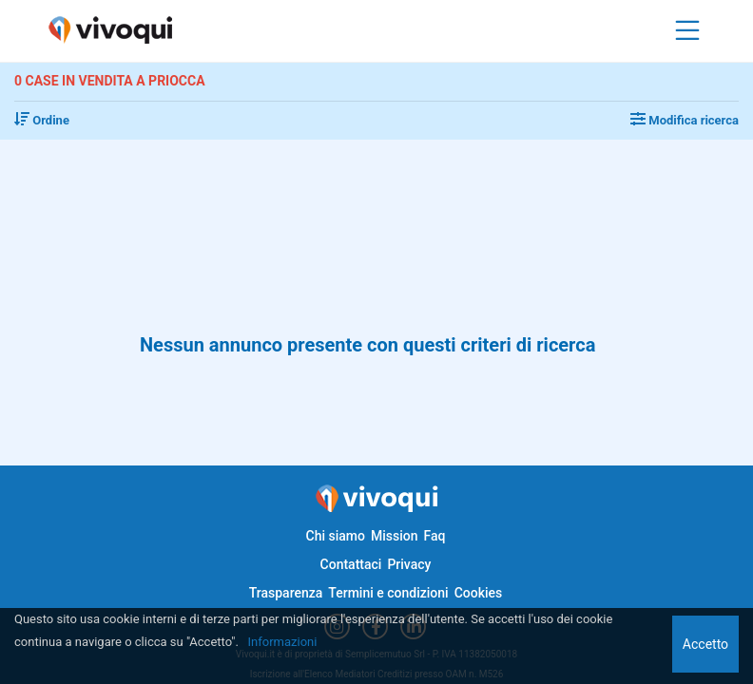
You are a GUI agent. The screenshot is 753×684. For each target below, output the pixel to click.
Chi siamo (335, 535)
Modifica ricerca (684, 120)
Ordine (41, 120)
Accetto (705, 644)
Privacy (409, 564)
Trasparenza (286, 592)
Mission (394, 535)
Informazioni (283, 642)
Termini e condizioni (388, 592)
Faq (434, 535)
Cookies (478, 592)
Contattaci (351, 564)
